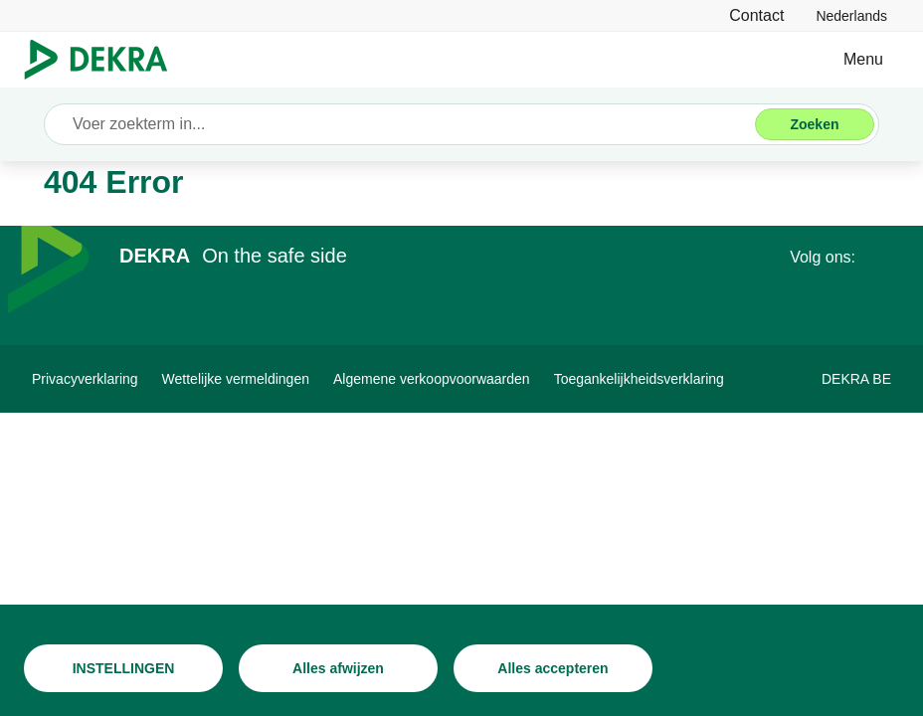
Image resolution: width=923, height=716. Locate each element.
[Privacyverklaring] (85, 379)
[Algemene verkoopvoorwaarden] (431, 379)
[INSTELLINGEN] (123, 668)
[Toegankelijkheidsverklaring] (639, 379)
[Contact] (756, 15)
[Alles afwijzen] (338, 668)
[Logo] (104, 60)
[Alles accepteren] (553, 668)
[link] (851, 15)
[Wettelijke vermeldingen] (235, 379)
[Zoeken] (814, 124)
